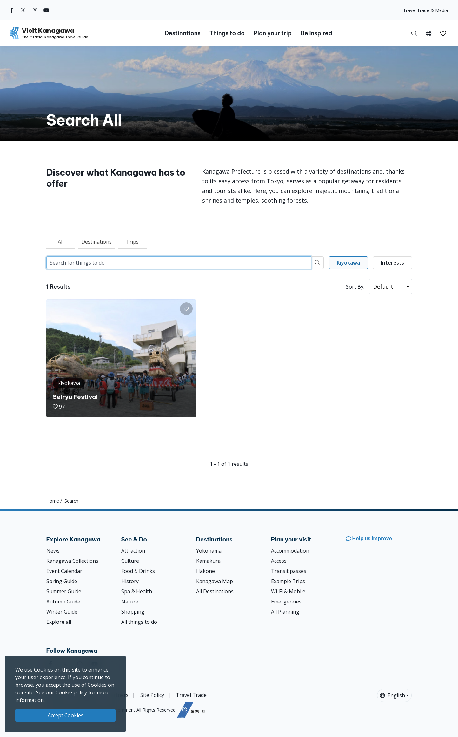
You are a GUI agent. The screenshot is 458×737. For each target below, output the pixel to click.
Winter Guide (61, 611)
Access (279, 560)
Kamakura (208, 560)
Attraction (133, 550)
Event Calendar (64, 571)
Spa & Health (136, 591)
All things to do (139, 621)
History (130, 581)
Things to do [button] (227, 33)
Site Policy (152, 695)
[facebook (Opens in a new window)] (11, 10)
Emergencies (286, 601)
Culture (130, 560)
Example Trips (288, 581)
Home (52, 501)
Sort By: (355, 286)
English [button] (392, 695)
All (60, 241)
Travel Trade (191, 695)
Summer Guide (63, 591)
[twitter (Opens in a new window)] (23, 10)
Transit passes (288, 571)
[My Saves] (443, 33)
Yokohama (209, 550)
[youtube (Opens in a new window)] (46, 10)
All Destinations (215, 591)
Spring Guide (61, 581)
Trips (132, 241)
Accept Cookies (65, 715)
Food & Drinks (138, 571)
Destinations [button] (182, 33)
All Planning (285, 611)
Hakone (205, 571)
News (53, 550)
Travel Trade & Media (425, 10)
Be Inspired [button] (316, 33)
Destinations (96, 241)
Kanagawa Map (214, 581)
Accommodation (290, 550)
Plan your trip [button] (273, 33)
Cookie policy (71, 692)
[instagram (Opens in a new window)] (35, 10)
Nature (129, 601)
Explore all (58, 621)
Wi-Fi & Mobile (288, 591)
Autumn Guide (63, 601)
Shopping (132, 611)
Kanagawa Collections (72, 560)
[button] (428, 33)
